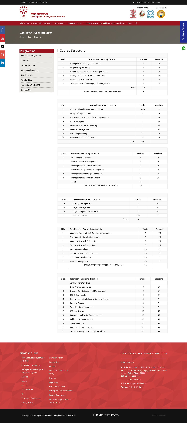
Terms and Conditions (30, 398)
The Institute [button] (26, 23)
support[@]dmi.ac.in (138, 383)
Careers (24, 377)
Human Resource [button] (74, 23)
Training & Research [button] (93, 23)
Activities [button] (120, 23)
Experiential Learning (30, 70)
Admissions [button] (60, 23)
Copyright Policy (56, 358)
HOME (23, 2)
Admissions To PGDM (30, 85)
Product (52, 366)
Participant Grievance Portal (60, 390)
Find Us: (124, 387)
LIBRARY (44, 2)
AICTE (23, 385)
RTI (22, 394)
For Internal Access (57, 386)
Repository (53, 382)
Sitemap (52, 378)
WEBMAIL (31, 2)
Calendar (25, 60)
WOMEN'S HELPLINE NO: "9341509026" (146, 2)
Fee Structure (26, 75)
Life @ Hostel (27, 389)
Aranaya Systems (159, 415)
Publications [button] (109, 23)
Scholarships (26, 80)
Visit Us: (124, 367)
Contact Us (26, 90)
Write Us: (125, 383)
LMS (37, 2)
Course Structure (28, 65)
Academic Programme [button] (43, 23)
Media (24, 381)
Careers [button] (130, 23)
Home (21, 37)
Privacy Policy (27, 402)
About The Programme (31, 55)
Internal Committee (57, 395)
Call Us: (124, 376)
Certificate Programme (31, 365)
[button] (136, 23)
